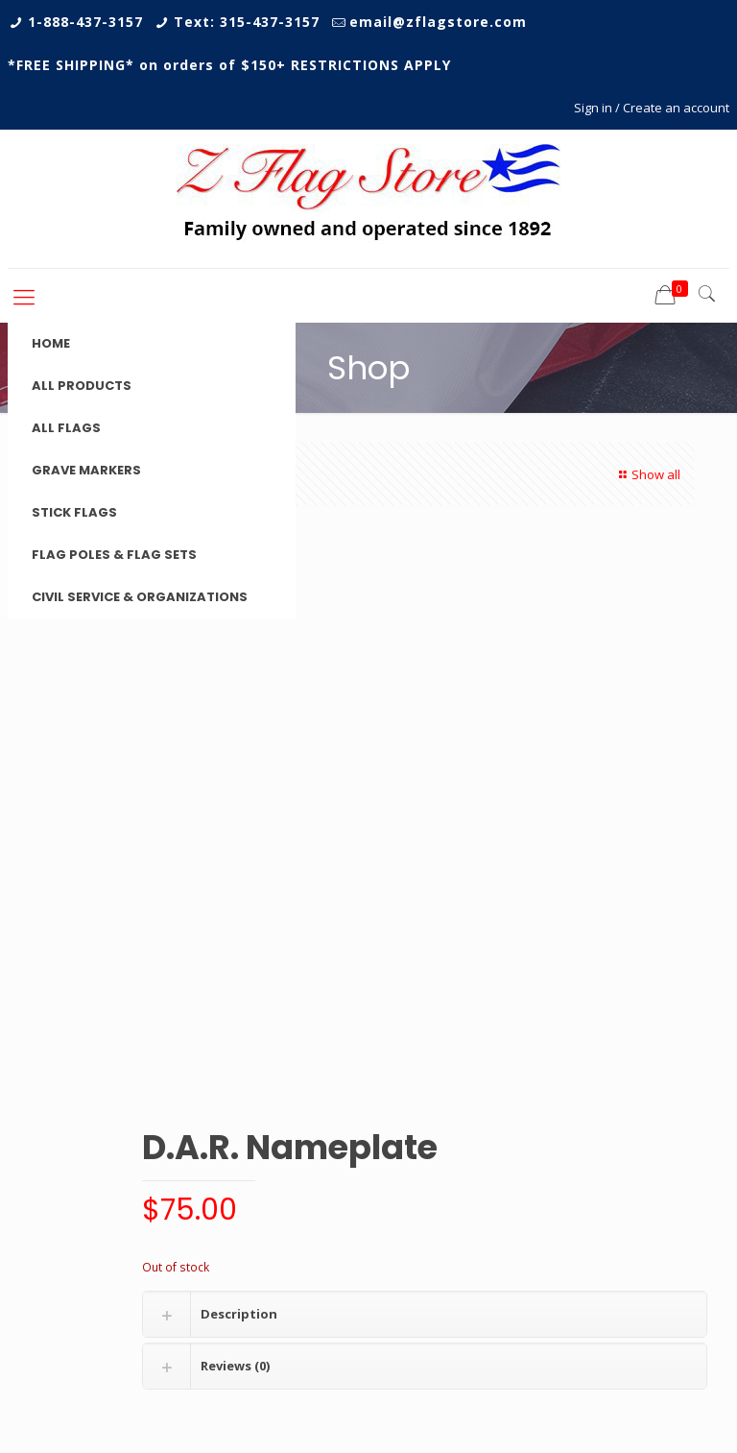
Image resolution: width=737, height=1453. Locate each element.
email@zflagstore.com (438, 21)
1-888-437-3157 (85, 21)
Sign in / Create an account (651, 107)
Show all (647, 474)
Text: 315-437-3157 (247, 21)
